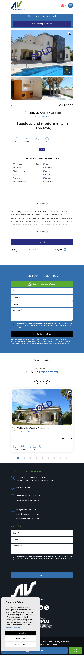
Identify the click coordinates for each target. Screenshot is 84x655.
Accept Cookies (20, 633)
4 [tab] (36, 458)
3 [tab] (30, 458)
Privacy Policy (20, 325)
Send (42, 575)
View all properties (42, 360)
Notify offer (42, 242)
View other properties (42, 23)
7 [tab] (54, 458)
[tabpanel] (42, 420)
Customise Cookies (20, 638)
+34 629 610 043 (28, 500)
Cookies (65, 642)
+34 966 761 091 (23, 487)
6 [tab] (48, 458)
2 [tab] (24, 458)
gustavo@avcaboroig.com (27, 518)
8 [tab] (60, 458)
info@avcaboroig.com (26, 509)
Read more (42, 203)
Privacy (57, 642)
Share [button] (33, 249)
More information (12, 628)
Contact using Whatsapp (42, 284)
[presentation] (24, 567)
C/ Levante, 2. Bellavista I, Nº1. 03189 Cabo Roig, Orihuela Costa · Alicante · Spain (35, 478)
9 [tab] (66, 458)
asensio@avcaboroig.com (27, 514)
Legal (50, 642)
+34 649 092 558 (28, 496)
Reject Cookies (20, 644)
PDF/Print (61, 249)
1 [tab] (18, 458)
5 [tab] (42, 458)
